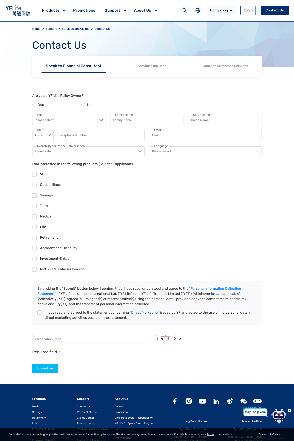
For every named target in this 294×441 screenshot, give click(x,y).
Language (161, 146)
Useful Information (88, 374)
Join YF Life (122, 357)
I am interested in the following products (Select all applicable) (82, 165)
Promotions (84, 10)
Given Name (202, 114)
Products (50, 10)
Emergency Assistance (91, 369)
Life (34, 352)
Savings (37, 340)
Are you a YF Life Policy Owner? (59, 96)
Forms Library (85, 352)
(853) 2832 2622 (250, 358)
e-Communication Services (93, 391)
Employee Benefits (43, 369)
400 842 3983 (198, 378)
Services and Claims (78, 29)
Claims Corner (85, 346)
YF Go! (81, 397)
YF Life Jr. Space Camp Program (134, 352)
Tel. (40, 130)
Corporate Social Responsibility (134, 346)
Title (41, 114)
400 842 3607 (252, 378)
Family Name (125, 114)
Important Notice (87, 363)
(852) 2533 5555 (196, 358)
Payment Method (87, 340)
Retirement (39, 346)
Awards (119, 335)
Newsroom (121, 340)
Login (248, 10)
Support (112, 10)
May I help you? (255, 412)
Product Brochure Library (92, 357)
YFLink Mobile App (88, 385)
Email (159, 130)
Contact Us (274, 10)
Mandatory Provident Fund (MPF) (52, 363)
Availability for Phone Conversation (61, 146)
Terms (210, 434)
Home (39, 29)
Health (36, 335)
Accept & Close (269, 434)
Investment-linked (43, 357)
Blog (118, 374)
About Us (142, 10)
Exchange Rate (86, 380)
